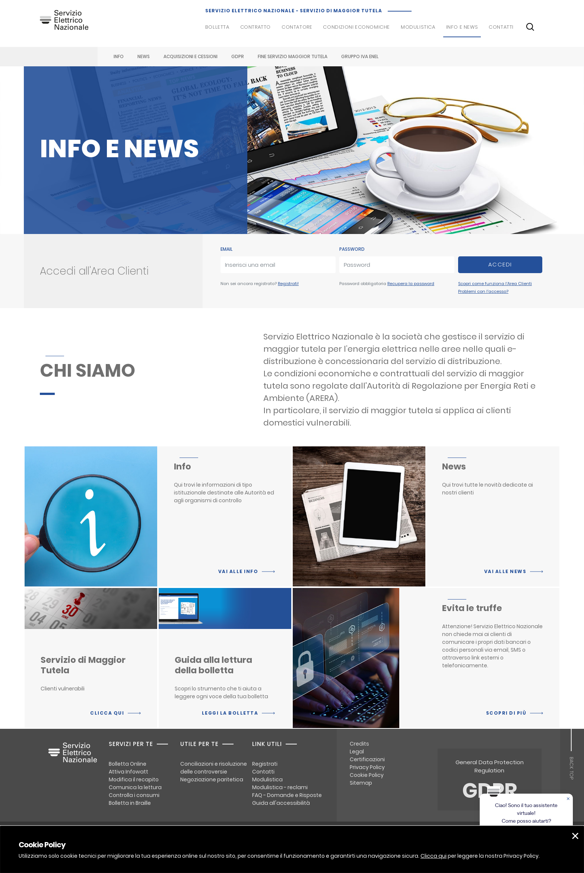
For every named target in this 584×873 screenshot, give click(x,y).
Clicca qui (433, 856)
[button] (575, 836)
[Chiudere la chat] (569, 799)
